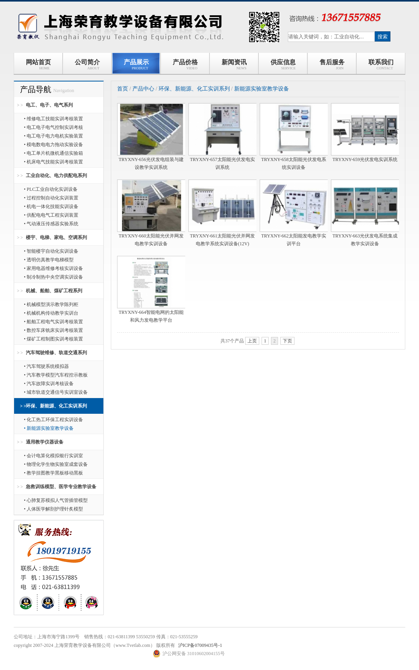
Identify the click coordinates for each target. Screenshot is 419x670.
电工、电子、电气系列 (49, 105)
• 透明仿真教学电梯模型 (49, 260)
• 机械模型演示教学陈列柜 (51, 304)
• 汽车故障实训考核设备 (49, 383)
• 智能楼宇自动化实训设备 (51, 251)
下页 (287, 341)
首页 (122, 89)
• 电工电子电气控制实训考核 (53, 127)
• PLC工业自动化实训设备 (51, 189)
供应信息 (283, 64)
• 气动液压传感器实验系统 (51, 223)
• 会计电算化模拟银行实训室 (53, 455)
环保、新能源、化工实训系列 (56, 406)
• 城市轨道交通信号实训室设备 (56, 392)
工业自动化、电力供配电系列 (56, 175)
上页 (252, 341)
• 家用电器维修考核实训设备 (53, 268)
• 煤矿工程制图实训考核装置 (53, 339)
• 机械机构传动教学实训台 (51, 313)
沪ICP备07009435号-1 (200, 645)
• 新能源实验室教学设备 (49, 428)
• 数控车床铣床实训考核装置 (53, 330)
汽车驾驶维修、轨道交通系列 (56, 352)
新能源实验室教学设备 (261, 89)
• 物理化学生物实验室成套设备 (56, 464)
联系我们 (381, 64)
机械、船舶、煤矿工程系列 (54, 290)
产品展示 (136, 64)
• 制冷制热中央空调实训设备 (53, 277)
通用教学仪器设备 (44, 442)
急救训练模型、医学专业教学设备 (61, 486)
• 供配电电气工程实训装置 (51, 215)
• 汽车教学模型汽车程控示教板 (56, 375)
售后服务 (332, 64)
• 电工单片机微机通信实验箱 (53, 153)
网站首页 (38, 64)
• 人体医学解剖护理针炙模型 (53, 509)
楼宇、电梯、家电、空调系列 (56, 237)
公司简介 (87, 64)
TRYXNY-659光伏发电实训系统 (364, 159)
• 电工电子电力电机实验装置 (53, 136)
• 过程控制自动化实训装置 (51, 198)
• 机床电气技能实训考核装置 (53, 162)
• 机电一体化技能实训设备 (51, 206)
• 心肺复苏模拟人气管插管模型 (56, 500)
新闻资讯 (234, 64)
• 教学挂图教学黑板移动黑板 (53, 473)
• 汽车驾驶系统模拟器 (46, 366)
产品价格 (185, 64)
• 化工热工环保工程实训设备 (53, 419)
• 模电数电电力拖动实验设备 (53, 144)
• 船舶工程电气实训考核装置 (53, 321)
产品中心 (143, 89)
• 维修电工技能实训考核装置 (53, 118)
